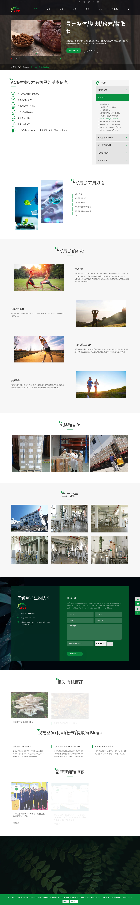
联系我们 (115, 9)
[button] (35, 53)
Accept (74, 901)
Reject (65, 901)
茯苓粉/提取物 (104, 104)
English (124, 2)
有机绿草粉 (102, 160)
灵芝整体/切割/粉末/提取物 (40, 67)
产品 (35, 9)
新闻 (100, 9)
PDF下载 (91, 50)
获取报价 (73, 50)
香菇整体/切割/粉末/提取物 (109, 130)
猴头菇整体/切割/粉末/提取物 (110, 121)
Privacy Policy (127, 897)
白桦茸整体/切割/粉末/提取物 (110, 113)
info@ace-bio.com (19, 2)
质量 (74, 9)
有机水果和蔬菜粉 (105, 137)
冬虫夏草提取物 (105, 110)
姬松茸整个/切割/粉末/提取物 (110, 124)
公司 (61, 9)
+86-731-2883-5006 (48, 2)
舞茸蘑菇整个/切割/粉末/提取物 (110, 127)
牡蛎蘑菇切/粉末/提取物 (108, 107)
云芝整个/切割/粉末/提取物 (109, 116)
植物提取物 (102, 90)
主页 (14, 67)
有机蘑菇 (26, 67)
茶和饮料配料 (103, 153)
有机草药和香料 (104, 145)
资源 (87, 9)
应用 (48, 9)
